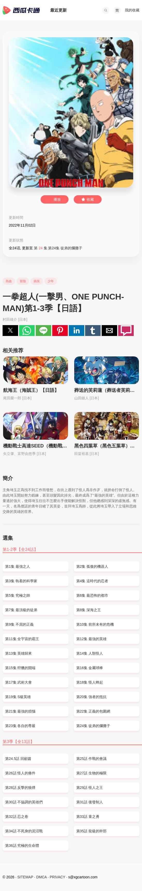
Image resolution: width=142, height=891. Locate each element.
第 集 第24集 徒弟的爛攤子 (58, 248)
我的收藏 (132, 10)
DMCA (41, 877)
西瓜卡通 (21, 10)
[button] (105, 10)
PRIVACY (57, 877)
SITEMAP (25, 877)
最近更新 (58, 10)
